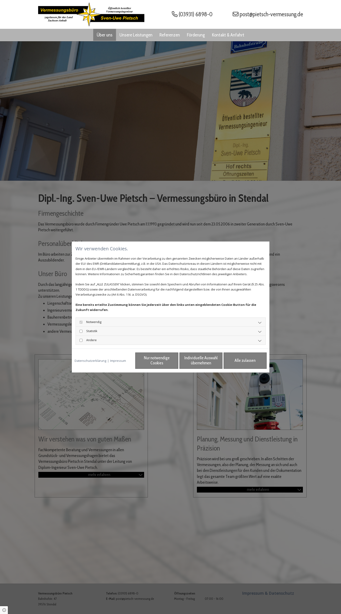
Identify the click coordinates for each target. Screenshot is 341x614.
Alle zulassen (245, 360)
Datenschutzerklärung (90, 361)
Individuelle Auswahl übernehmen (201, 360)
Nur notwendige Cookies (157, 360)
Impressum (118, 361)
